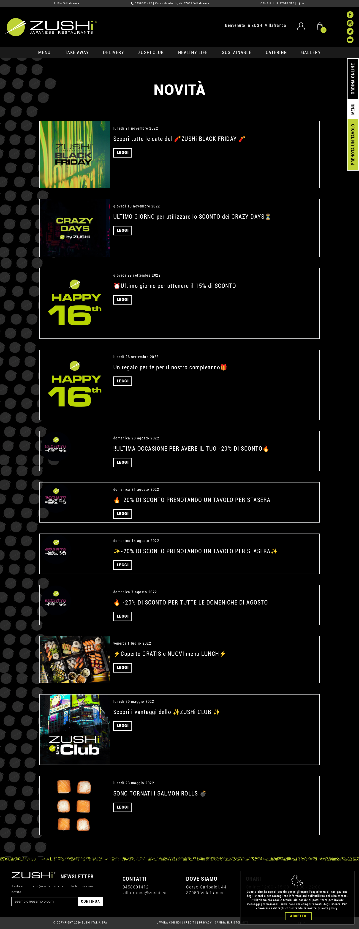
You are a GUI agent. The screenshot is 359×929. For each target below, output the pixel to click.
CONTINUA (90, 901)
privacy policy (327, 908)
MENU (44, 52)
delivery (113, 52)
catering (276, 52)
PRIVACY (205, 922)
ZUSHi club (151, 52)
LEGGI (123, 152)
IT (301, 3)
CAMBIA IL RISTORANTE (277, 3)
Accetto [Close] (298, 916)
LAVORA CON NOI (169, 922)
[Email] (44, 901)
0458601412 (143, 3)
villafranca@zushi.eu (144, 892)
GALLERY (311, 52)
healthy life (193, 52)
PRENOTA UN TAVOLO (353, 145)
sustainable (237, 52)
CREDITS (190, 922)
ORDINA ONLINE (353, 79)
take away (77, 52)
